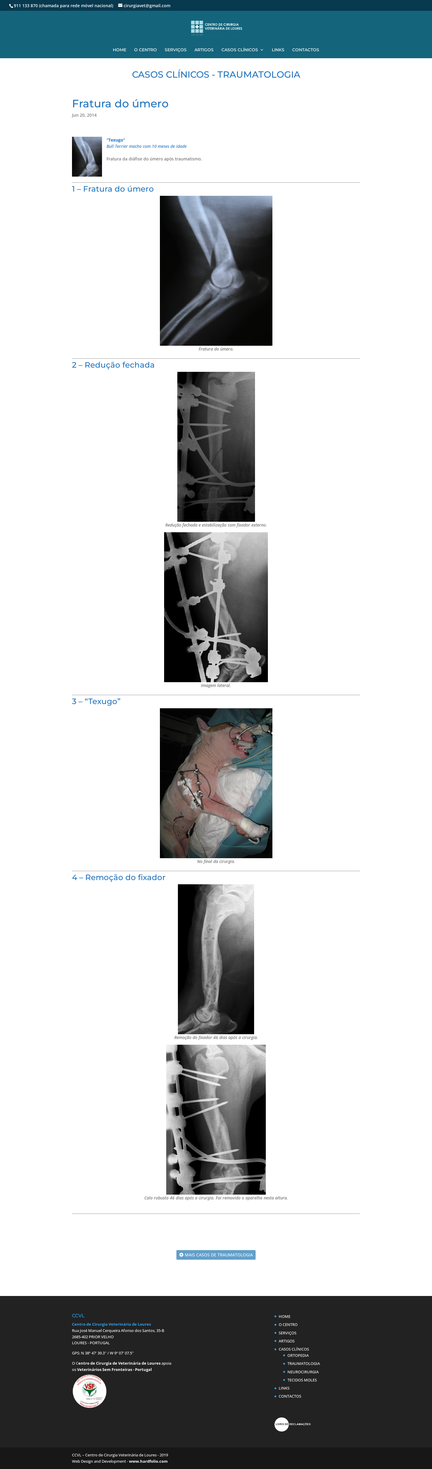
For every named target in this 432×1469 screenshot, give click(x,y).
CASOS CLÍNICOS (239, 50)
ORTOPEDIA (298, 1355)
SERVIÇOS (176, 50)
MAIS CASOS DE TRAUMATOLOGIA (219, 1255)
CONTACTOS (305, 50)
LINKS (278, 50)
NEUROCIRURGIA (303, 1372)
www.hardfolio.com (148, 1461)
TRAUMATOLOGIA (303, 1363)
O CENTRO (145, 50)
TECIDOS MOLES (302, 1380)
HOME (119, 50)
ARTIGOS (204, 50)
